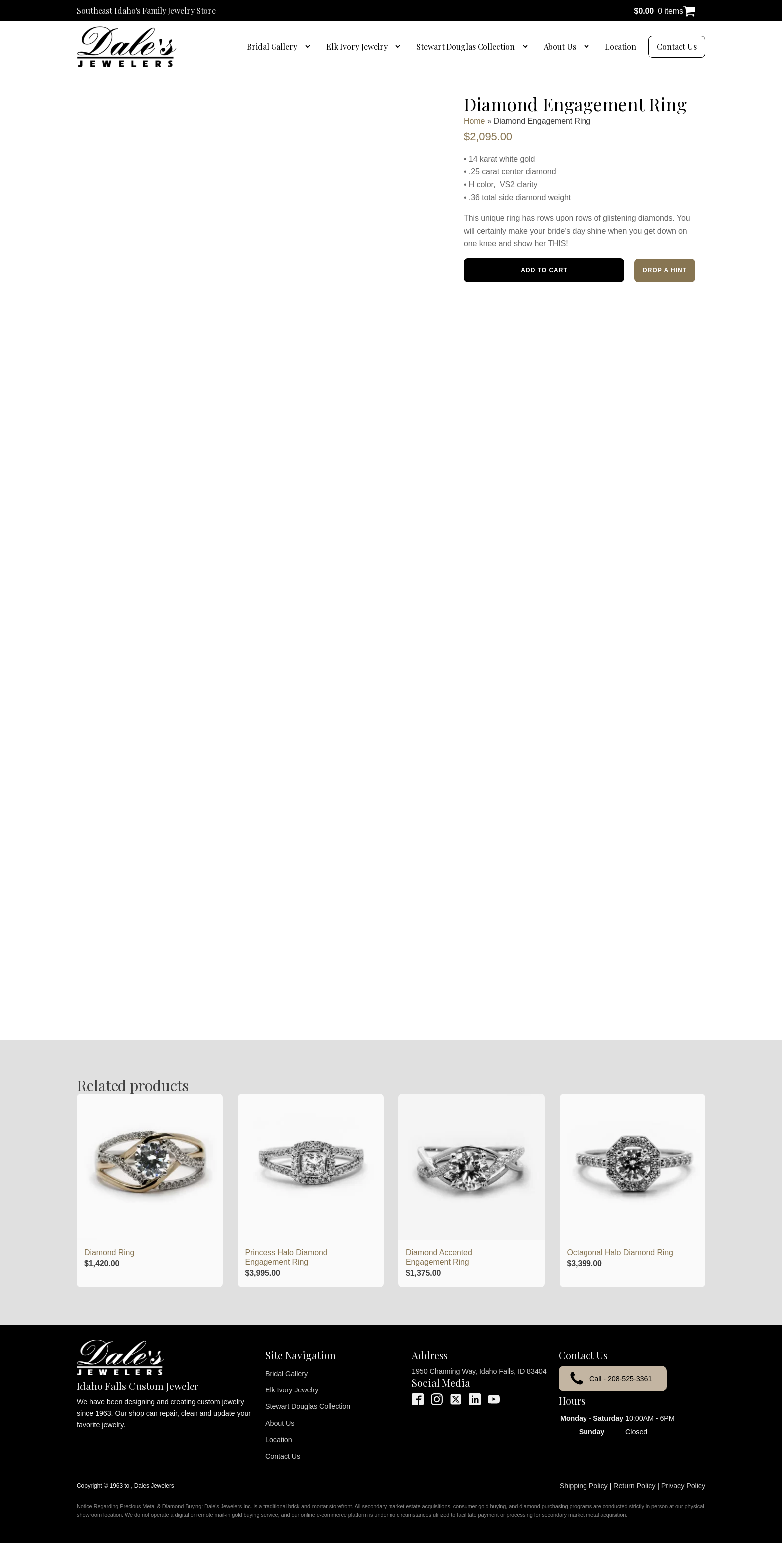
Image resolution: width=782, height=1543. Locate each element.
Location (620, 46)
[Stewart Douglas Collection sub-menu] (527, 46)
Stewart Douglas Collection (465, 46)
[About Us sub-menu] (588, 46)
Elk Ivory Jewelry (357, 46)
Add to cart (544, 270)
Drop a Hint (665, 270)
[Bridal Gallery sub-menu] (309, 46)
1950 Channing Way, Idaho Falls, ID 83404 (479, 1371)
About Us (560, 46)
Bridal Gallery (272, 46)
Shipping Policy (584, 1486)
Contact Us (677, 46)
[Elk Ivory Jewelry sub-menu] (399, 46)
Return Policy (634, 1486)
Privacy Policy (683, 1486)
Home (474, 121)
